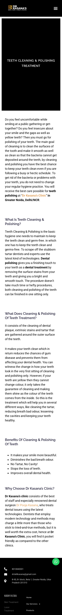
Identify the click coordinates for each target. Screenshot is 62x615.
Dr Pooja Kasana (27, 505)
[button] (56, 8)
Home (29, 597)
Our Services (33, 604)
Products (30, 610)
